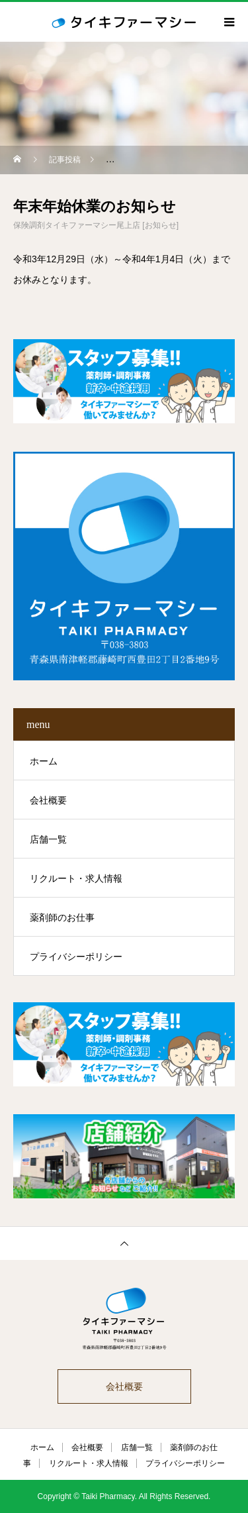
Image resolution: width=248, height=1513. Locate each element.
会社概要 (48, 800)
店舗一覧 (48, 839)
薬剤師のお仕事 (62, 917)
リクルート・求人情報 (76, 878)
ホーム (44, 761)
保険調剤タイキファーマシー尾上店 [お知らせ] (96, 225)
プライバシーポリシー (76, 956)
